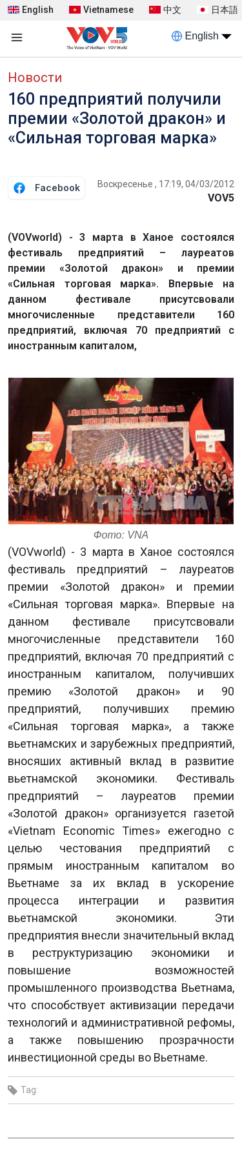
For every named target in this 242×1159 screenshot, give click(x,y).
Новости (35, 77)
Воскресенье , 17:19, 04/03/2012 (165, 184)
